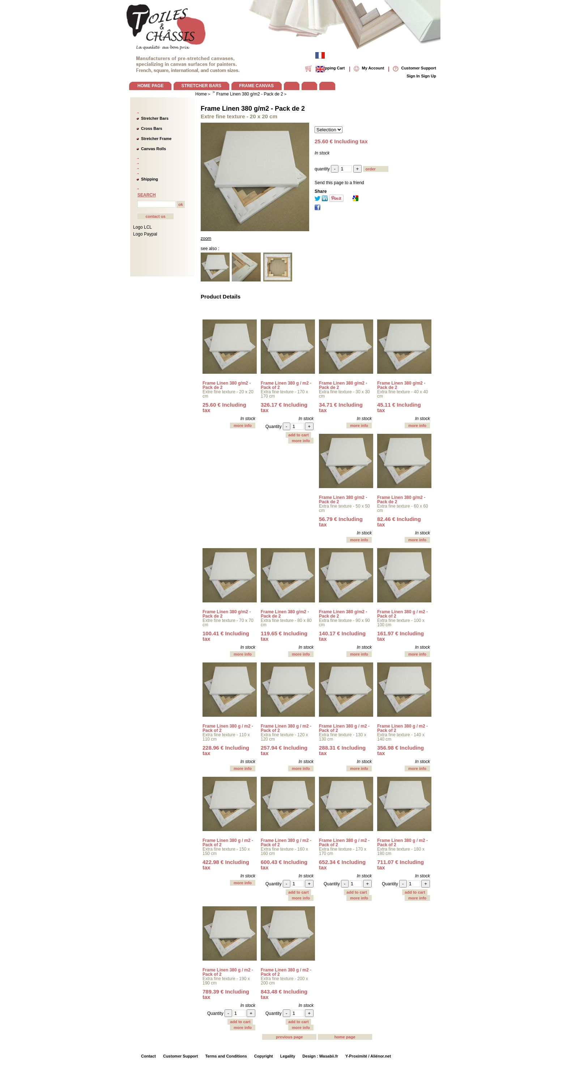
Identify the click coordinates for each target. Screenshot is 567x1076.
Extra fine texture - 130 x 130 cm (342, 737)
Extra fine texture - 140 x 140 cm (401, 737)
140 (342, 636)
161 (400, 636)
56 (341, 522)
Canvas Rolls (153, 149)
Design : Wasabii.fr (320, 1056)
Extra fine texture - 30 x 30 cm (344, 394)
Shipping (149, 179)
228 (225, 750)
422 (225, 864)
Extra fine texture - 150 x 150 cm (226, 851)
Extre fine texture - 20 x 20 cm (227, 394)
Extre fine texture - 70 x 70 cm (227, 622)
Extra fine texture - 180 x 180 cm (401, 851)
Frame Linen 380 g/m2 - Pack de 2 (253, 108)
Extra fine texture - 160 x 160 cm (284, 851)
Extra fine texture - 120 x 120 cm (284, 737)
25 (224, 407)
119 (284, 636)
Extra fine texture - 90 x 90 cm (344, 622)
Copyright (263, 1056)
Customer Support (180, 1056)
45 (399, 407)
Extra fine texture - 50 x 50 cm (344, 508)
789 (225, 994)
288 (342, 750)
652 (342, 864)
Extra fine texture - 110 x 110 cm (226, 737)
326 (284, 407)
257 (284, 750)
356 (400, 750)
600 (284, 864)
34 (341, 407)
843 (284, 994)
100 (225, 636)
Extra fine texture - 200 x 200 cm (284, 981)
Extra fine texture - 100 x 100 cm (401, 622)
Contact (148, 1056)
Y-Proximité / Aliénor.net (368, 1056)
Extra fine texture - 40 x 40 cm (402, 394)
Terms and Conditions (226, 1056)
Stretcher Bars (155, 118)
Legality (287, 1056)
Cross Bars (151, 128)
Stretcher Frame (156, 138)
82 (399, 522)
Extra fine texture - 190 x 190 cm (226, 981)
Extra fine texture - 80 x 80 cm (286, 622)
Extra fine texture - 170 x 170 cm (284, 394)
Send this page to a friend (339, 182)
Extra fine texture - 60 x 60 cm (402, 508)
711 (400, 864)
